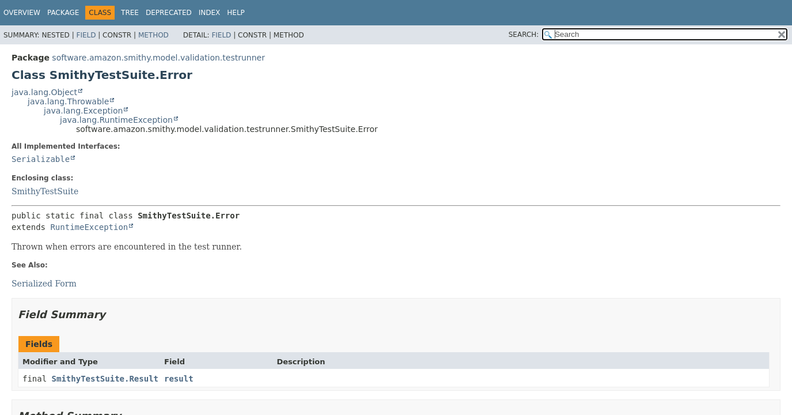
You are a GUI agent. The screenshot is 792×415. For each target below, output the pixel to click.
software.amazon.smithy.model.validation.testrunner (158, 57)
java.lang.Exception (83, 110)
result (179, 378)
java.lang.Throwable (68, 101)
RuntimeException (89, 227)
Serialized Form (44, 283)
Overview (21, 13)
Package (63, 13)
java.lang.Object (44, 92)
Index (210, 13)
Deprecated (169, 13)
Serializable (41, 159)
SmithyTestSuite (45, 191)
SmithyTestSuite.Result (105, 378)
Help (236, 13)
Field (86, 35)
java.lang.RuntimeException (116, 119)
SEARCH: (524, 35)
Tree (130, 13)
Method (153, 35)
